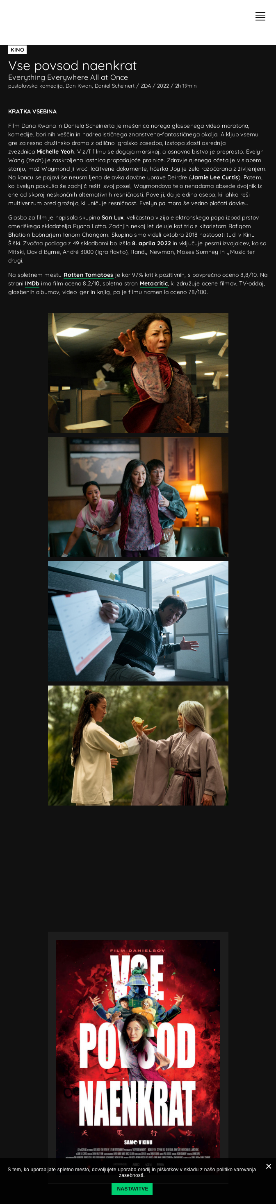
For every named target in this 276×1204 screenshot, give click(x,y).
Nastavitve (132, 1189)
